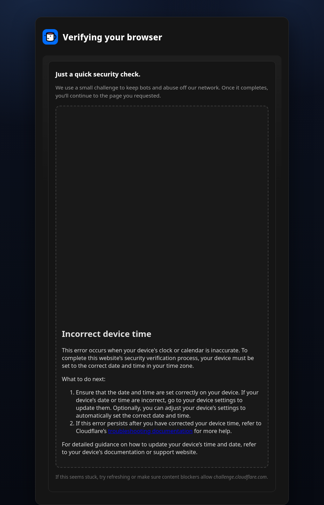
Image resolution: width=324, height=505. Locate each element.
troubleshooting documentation (150, 431)
